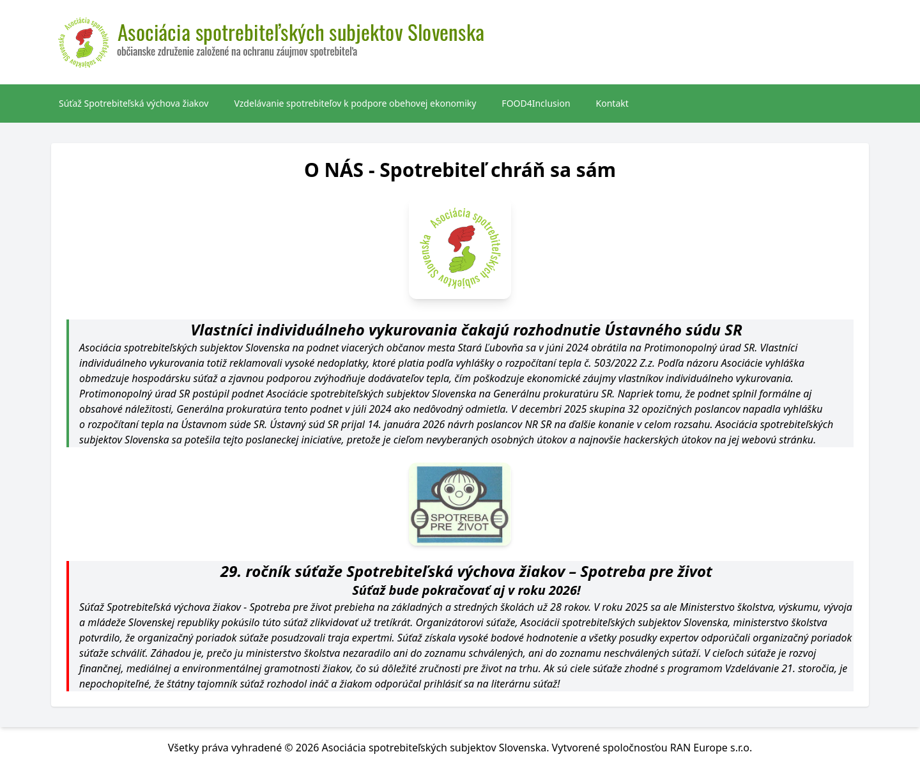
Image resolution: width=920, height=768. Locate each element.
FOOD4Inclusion (536, 103)
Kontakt (612, 103)
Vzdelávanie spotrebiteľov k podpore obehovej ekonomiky (355, 103)
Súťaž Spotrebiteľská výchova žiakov (133, 103)
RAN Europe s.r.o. (711, 748)
